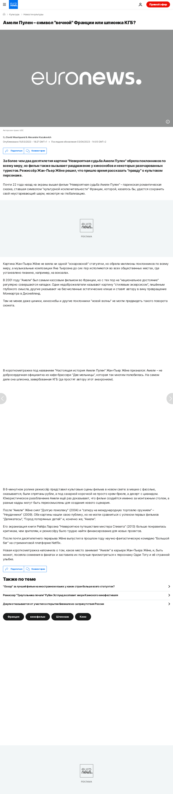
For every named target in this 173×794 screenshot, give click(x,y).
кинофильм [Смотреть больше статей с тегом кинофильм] (37, 616)
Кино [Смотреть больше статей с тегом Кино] (83, 616)
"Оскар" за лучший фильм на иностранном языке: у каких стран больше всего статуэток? (59, 586)
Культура (14, 14)
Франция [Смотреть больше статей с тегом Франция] (13, 616)
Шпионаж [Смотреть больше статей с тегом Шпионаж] (62, 616)
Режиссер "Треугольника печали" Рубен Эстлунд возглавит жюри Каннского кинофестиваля (60, 595)
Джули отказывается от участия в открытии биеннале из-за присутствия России (53, 603)
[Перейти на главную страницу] (13, 4)
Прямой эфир (158, 4)
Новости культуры (33, 14)
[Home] (4, 14)
